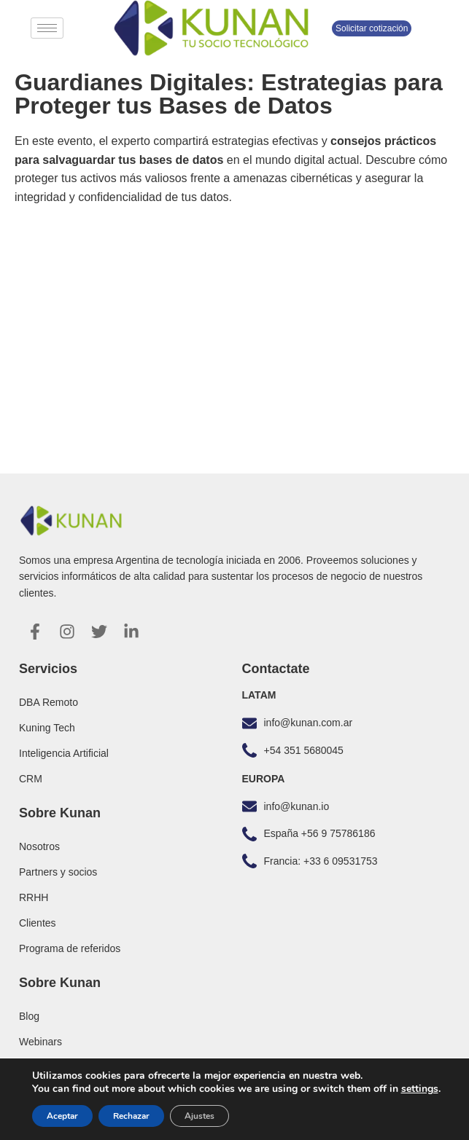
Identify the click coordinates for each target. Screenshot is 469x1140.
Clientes (37, 923)
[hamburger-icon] (47, 28)
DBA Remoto (48, 702)
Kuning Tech (47, 728)
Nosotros (39, 846)
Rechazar (131, 1116)
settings (419, 1089)
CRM (30, 779)
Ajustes (199, 1116)
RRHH (33, 897)
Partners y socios (58, 872)
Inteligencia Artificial (64, 753)
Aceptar (62, 1116)
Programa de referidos (69, 948)
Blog (29, 1016)
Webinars (40, 1041)
